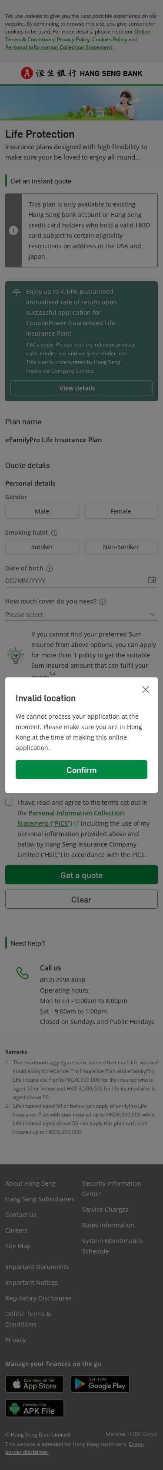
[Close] (146, 690)
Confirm (82, 769)
